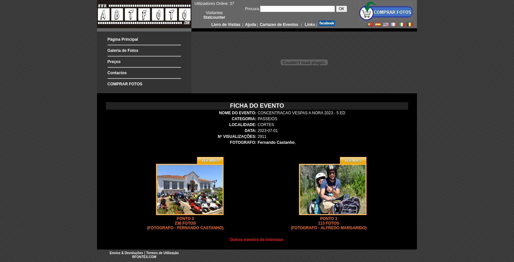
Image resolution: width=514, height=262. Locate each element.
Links (309, 24)
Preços (114, 61)
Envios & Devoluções (126, 253)
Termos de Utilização (162, 253)
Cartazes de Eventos (278, 24)
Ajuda (250, 24)
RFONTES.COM (144, 257)
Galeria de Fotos (123, 50)
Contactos (117, 73)
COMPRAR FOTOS (125, 84)
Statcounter (214, 17)
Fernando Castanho (276, 142)
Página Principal (123, 39)
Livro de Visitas (226, 24)
